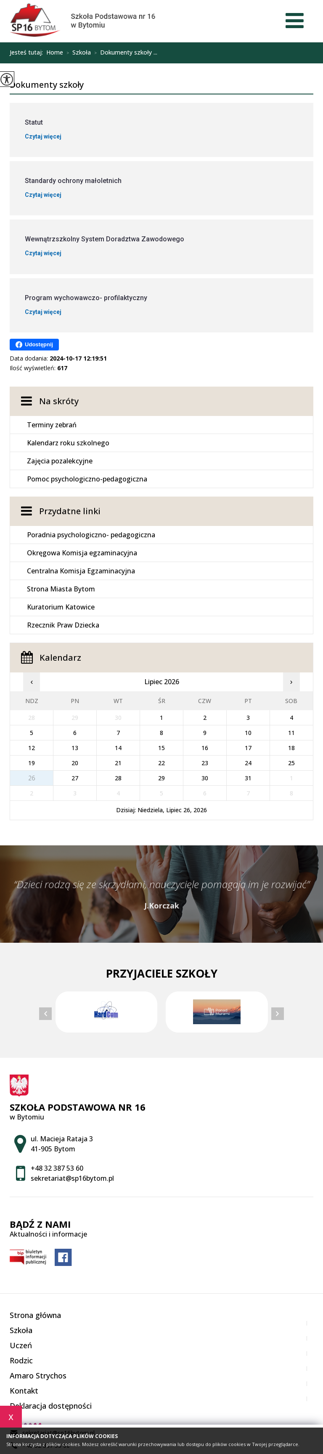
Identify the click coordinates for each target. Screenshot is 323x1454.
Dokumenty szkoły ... (124, 53)
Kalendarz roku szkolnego (68, 442)
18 (291, 748)
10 (248, 733)
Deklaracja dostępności (51, 1405)
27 (74, 778)
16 (204, 748)
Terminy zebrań (52, 424)
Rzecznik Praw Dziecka (63, 625)
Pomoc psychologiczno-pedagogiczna (87, 479)
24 (248, 763)
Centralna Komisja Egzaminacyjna (81, 570)
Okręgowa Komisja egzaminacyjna (82, 552)
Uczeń (21, 1345)
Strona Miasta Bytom (61, 589)
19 (31, 763)
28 (118, 778)
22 (161, 763)
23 (204, 763)
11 (291, 733)
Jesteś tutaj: (28, 52)
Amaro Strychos (38, 1375)
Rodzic (21, 1360)
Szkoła (77, 53)
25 (291, 763)
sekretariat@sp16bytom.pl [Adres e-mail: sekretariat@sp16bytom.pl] (72, 1178)
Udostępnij (34, 344)
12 (31, 748)
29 (161, 778)
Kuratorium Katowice (61, 607)
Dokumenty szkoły (47, 85)
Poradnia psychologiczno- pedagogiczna (91, 534)
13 (74, 748)
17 (248, 748)
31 (248, 778)
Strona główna (35, 1315)
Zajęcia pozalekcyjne (60, 460)
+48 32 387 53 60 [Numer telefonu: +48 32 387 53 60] (57, 1168)
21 (118, 763)
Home (54, 52)
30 (204, 778)
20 (74, 763)
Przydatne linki (70, 511)
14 (118, 748)
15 (161, 748)
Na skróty (59, 401)
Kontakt (24, 1390)
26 (31, 778)
